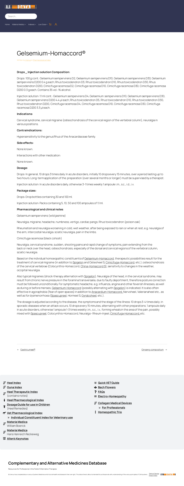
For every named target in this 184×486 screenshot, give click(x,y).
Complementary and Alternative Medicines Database (57, 463)
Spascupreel (59, 295)
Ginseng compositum (152, 349)
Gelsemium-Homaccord (99, 258)
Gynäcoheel (89, 295)
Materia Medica (17, 422)
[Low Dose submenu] (46, 24)
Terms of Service (154, 473)
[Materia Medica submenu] (25, 24)
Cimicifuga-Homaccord (120, 262)
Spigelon (78, 262)
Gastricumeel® (27, 349)
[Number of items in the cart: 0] (50, 24)
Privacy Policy (153, 475)
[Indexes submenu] (35, 24)
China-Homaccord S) (94, 266)
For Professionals (113, 407)
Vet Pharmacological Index (24, 413)
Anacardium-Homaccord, (107, 292)
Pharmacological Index (42, 60)
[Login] (56, 24)
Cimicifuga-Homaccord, (125, 313)
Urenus (28, 60)
